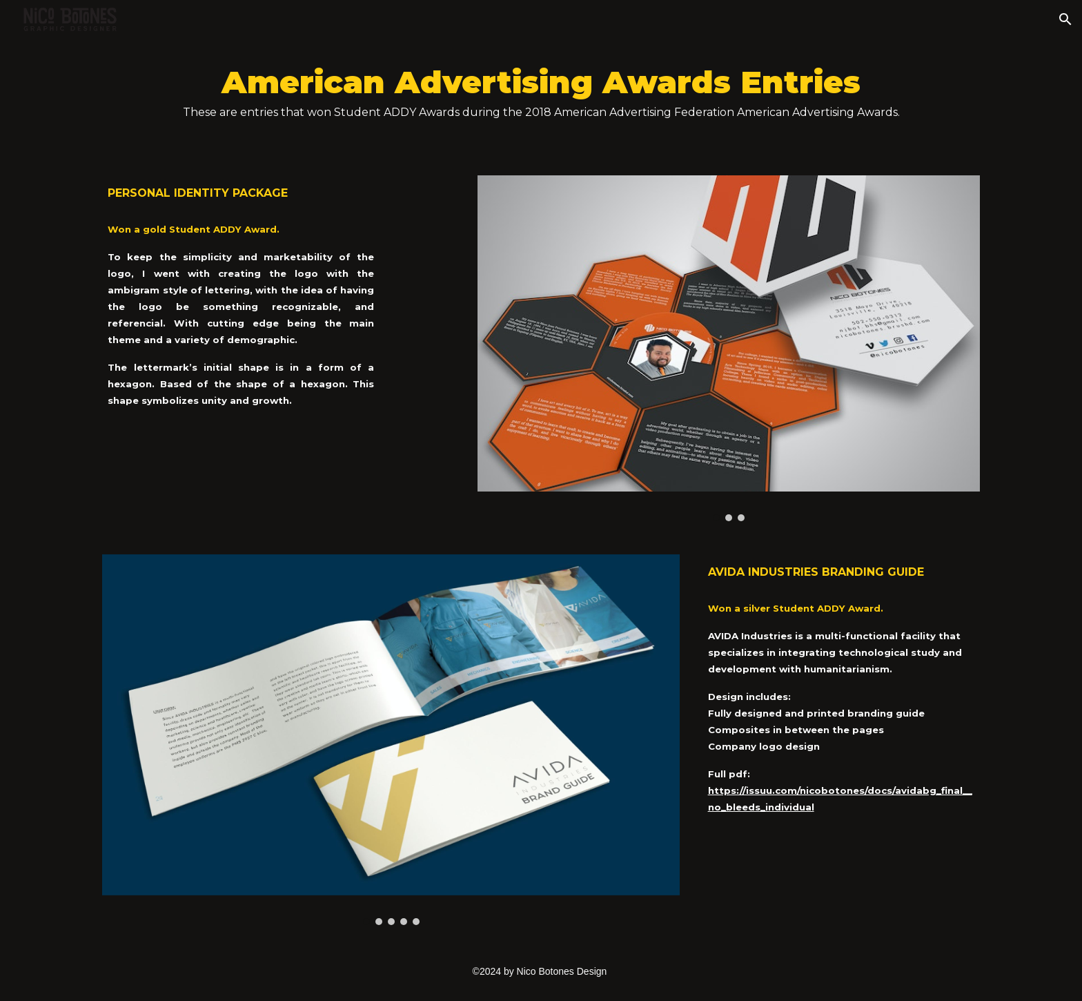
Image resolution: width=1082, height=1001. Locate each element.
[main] (540, 98)
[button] (1065, 19)
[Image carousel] (729, 348)
